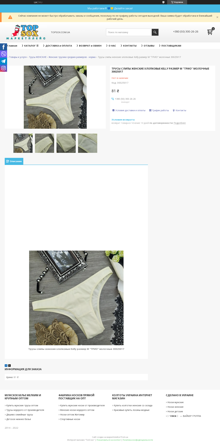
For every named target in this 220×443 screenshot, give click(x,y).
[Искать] (155, 32)
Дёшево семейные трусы (19, 414)
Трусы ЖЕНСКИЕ (37, 57)
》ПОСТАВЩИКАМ (170, 45)
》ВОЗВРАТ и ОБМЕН (89, 45)
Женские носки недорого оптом (77, 409)
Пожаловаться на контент (109, 440)
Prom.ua (124, 437)
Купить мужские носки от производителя (82, 405)
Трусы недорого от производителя (25, 409)
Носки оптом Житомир (72, 414)
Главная (12, 45)
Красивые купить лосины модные (131, 409)
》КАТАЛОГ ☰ (30, 45)
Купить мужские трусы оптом (22, 405)
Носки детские (175, 411)
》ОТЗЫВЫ (147, 45)
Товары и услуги (18, 57)
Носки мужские (175, 402)
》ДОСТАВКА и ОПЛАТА (57, 45)
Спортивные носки (70, 419)
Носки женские (175, 406)
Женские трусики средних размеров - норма (72, 57)
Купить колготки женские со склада (133, 405)
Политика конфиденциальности (138, 440)
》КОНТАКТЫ (129, 45)
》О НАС (111, 45)
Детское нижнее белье (18, 419)
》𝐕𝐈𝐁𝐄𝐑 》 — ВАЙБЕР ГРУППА (184, 415)
